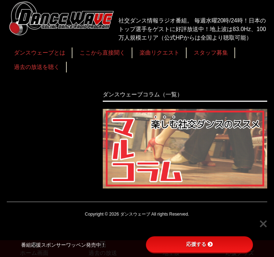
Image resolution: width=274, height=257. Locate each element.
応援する (199, 244)
